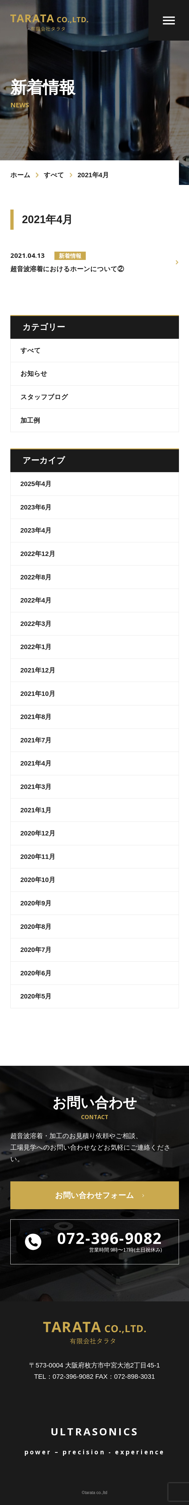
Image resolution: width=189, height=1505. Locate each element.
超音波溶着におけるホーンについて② (67, 261)
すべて (54, 175)
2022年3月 (36, 623)
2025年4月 (36, 484)
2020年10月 (37, 879)
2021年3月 (36, 786)
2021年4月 (36, 763)
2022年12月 (37, 553)
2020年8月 (36, 926)
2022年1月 (36, 647)
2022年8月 (36, 577)
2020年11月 (37, 856)
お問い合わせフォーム (94, 1195)
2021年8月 (36, 716)
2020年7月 (36, 949)
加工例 (30, 420)
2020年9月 (36, 903)
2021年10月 (37, 693)
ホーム (20, 175)
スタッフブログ (44, 397)
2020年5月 (36, 996)
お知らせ (33, 373)
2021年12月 (37, 670)
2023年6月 (36, 507)
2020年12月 (37, 833)
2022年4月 (36, 600)
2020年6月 (36, 973)
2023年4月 (36, 530)
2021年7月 (36, 740)
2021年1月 (36, 810)
